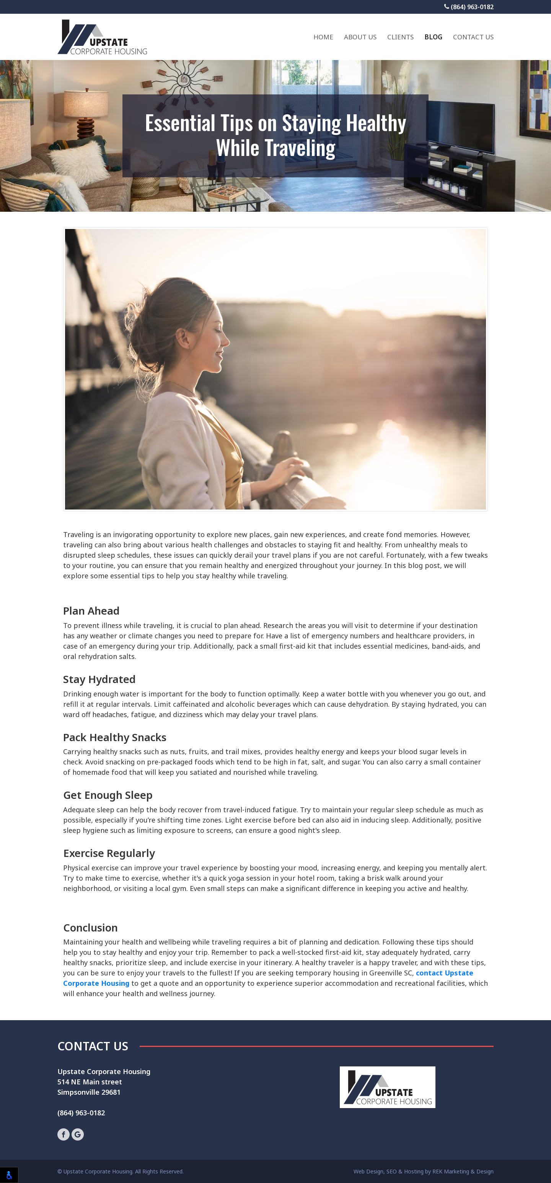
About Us (360, 36)
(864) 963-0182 (469, 7)
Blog (433, 36)
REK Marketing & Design (463, 1171)
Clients (400, 36)
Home (323, 36)
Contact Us (473, 36)
